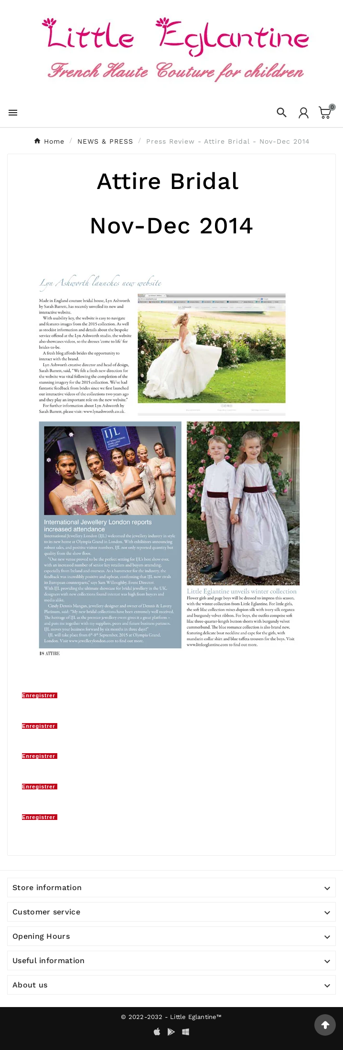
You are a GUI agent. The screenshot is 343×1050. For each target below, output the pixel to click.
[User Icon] (303, 112)
